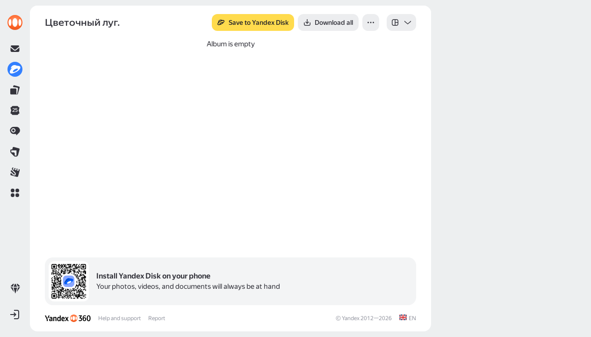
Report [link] (156, 318)
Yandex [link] (351, 318)
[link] (14, 22)
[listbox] (401, 22)
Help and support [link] (119, 318)
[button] (14, 192)
